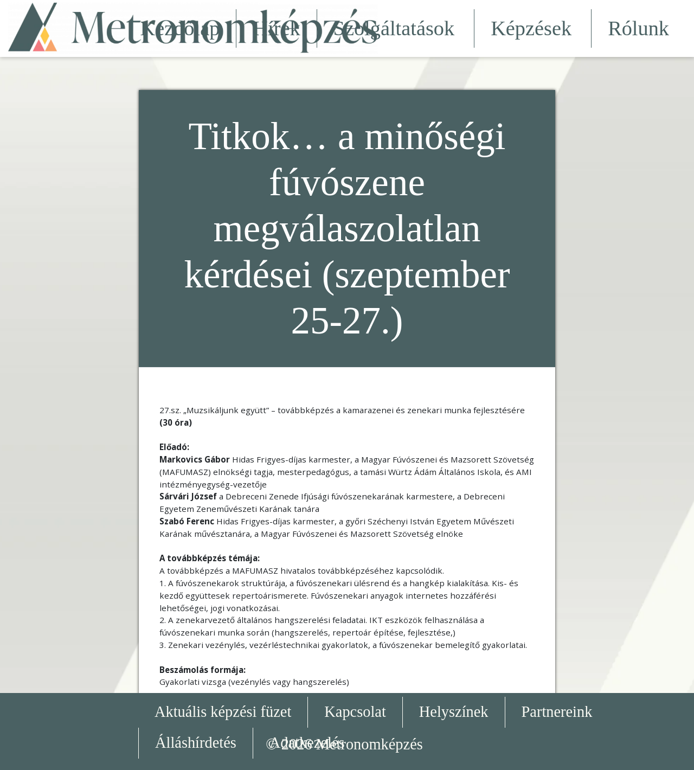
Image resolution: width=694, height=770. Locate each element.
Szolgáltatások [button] (395, 28)
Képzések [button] (533, 28)
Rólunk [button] (640, 28)
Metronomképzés (369, 744)
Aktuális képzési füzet (223, 711)
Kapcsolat (355, 711)
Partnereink (557, 711)
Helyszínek (454, 711)
